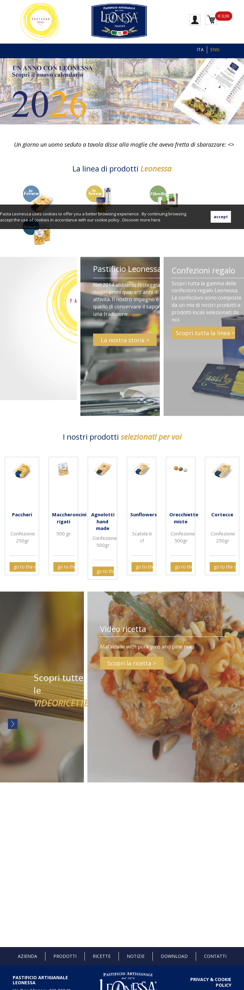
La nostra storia (123, 343)
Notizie (136, 956)
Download (174, 956)
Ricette (102, 956)
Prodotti (65, 956)
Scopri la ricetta (129, 666)
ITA (200, 49)
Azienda (27, 956)
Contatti (215, 956)
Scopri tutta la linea (203, 335)
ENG (215, 49)
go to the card (25, 567)
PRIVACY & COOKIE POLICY (210, 982)
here (155, 220)
